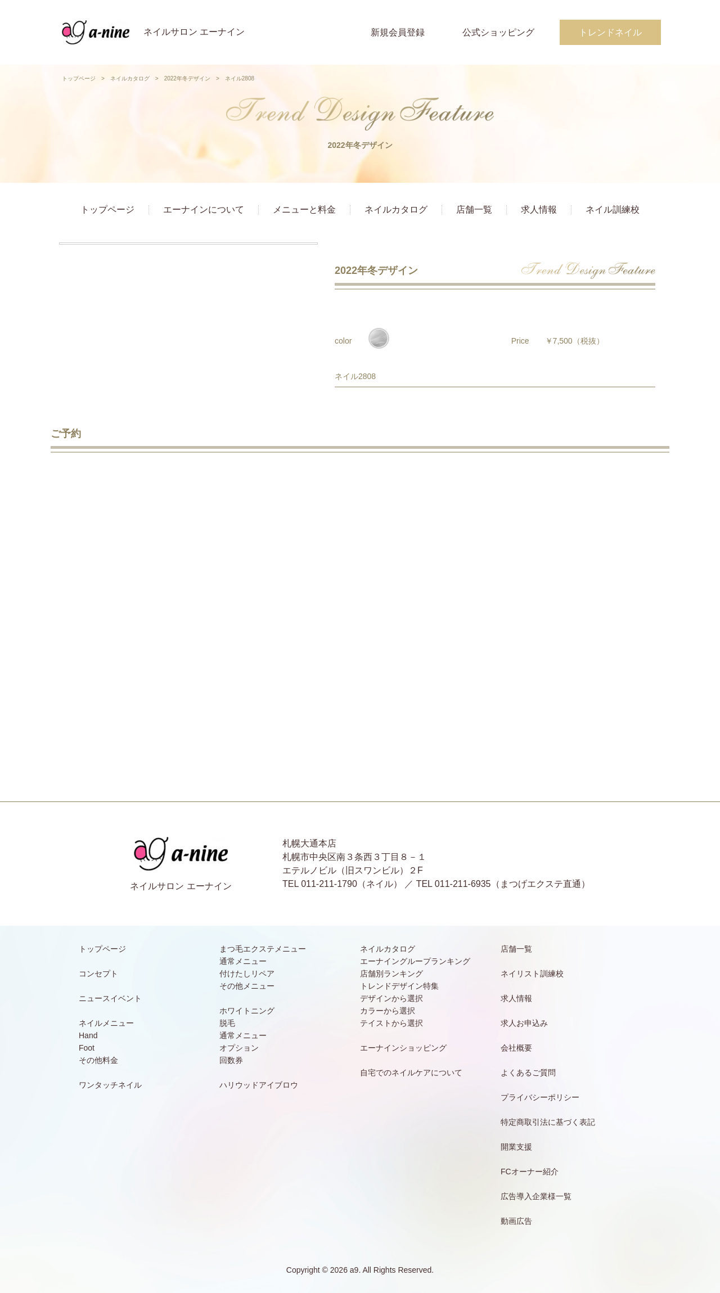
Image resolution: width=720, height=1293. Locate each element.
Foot (86, 1047)
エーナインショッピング (403, 1047)
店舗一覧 (474, 209)
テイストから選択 (391, 1023)
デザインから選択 (391, 998)
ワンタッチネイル (110, 1084)
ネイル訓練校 (613, 209)
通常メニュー (243, 961)
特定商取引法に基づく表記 (548, 1122)
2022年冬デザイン (187, 78)
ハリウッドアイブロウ (258, 1084)
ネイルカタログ (130, 78)
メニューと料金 (304, 209)
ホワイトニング (246, 1010)
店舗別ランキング (391, 973)
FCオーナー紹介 (530, 1171)
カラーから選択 (387, 1010)
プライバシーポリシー (540, 1097)
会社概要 (516, 1047)
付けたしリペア (246, 973)
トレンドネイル (610, 32)
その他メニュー (246, 985)
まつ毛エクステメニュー (262, 948)
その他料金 (98, 1060)
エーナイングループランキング (415, 961)
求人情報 (539, 209)
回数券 (231, 1060)
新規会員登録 (398, 32)
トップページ (79, 78)
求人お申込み (524, 1023)
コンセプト (98, 973)
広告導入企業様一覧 (536, 1196)
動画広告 (516, 1221)
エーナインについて (203, 209)
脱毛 (227, 1023)
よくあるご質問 (528, 1072)
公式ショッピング (498, 32)
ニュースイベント (110, 998)
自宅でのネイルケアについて (411, 1072)
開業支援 (516, 1146)
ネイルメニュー (106, 1023)
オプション (239, 1047)
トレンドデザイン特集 (399, 985)
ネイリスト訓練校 (532, 973)
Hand (88, 1035)
